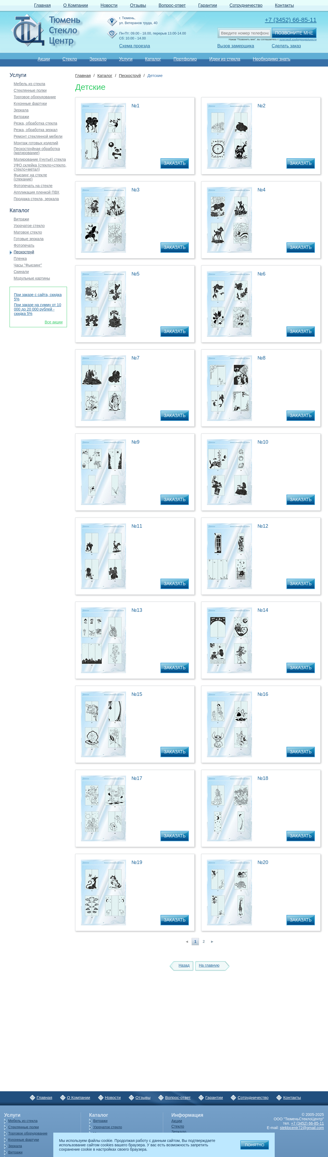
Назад (183, 965)
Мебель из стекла (29, 84)
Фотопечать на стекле (33, 186)
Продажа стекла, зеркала (36, 199)
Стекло (69, 59)
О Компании (75, 5)
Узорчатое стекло (29, 226)
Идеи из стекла (224, 59)
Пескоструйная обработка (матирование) (37, 151)
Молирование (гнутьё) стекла (40, 159)
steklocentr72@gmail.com (302, 1128)
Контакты (284, 5)
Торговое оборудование (35, 97)
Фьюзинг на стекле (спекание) (30, 177)
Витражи (21, 117)
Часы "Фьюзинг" (28, 265)
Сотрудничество (246, 5)
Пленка (20, 259)
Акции (44, 59)
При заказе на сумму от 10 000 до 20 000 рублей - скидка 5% (37, 309)
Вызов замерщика (235, 46)
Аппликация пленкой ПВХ (36, 192)
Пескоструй (24, 252)
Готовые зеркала (28, 239)
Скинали (21, 272)
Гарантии (207, 5)
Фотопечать (24, 245)
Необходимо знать (271, 59)
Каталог (153, 59)
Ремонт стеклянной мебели (38, 136)
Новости (109, 5)
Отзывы (138, 5)
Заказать (175, 163)
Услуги (125, 59)
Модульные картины (32, 278)
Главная (42, 5)
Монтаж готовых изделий (36, 143)
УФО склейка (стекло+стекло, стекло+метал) (40, 167)
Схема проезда (134, 46)
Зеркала (21, 110)
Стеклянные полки (30, 90)
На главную (209, 965)
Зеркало (97, 59)
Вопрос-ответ (172, 5)
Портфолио (185, 59)
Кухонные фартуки (30, 104)
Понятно (254, 1145)
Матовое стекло (28, 232)
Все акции (54, 322)
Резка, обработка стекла (35, 123)
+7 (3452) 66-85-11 (291, 19)
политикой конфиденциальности (298, 39)
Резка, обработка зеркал (35, 130)
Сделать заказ (286, 46)
